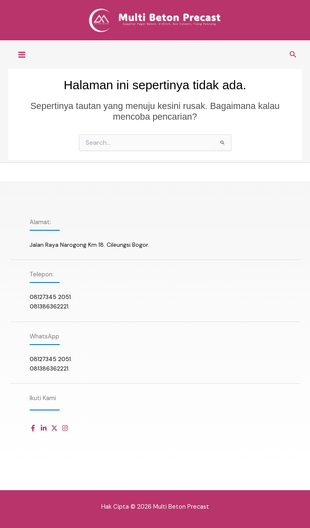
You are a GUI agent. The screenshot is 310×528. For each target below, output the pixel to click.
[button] (293, 57)
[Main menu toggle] (21, 57)
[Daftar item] (33, 428)
